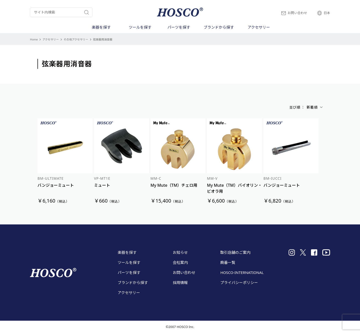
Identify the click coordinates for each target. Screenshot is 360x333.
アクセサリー (50, 39)
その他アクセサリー (76, 39)
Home (34, 39)
